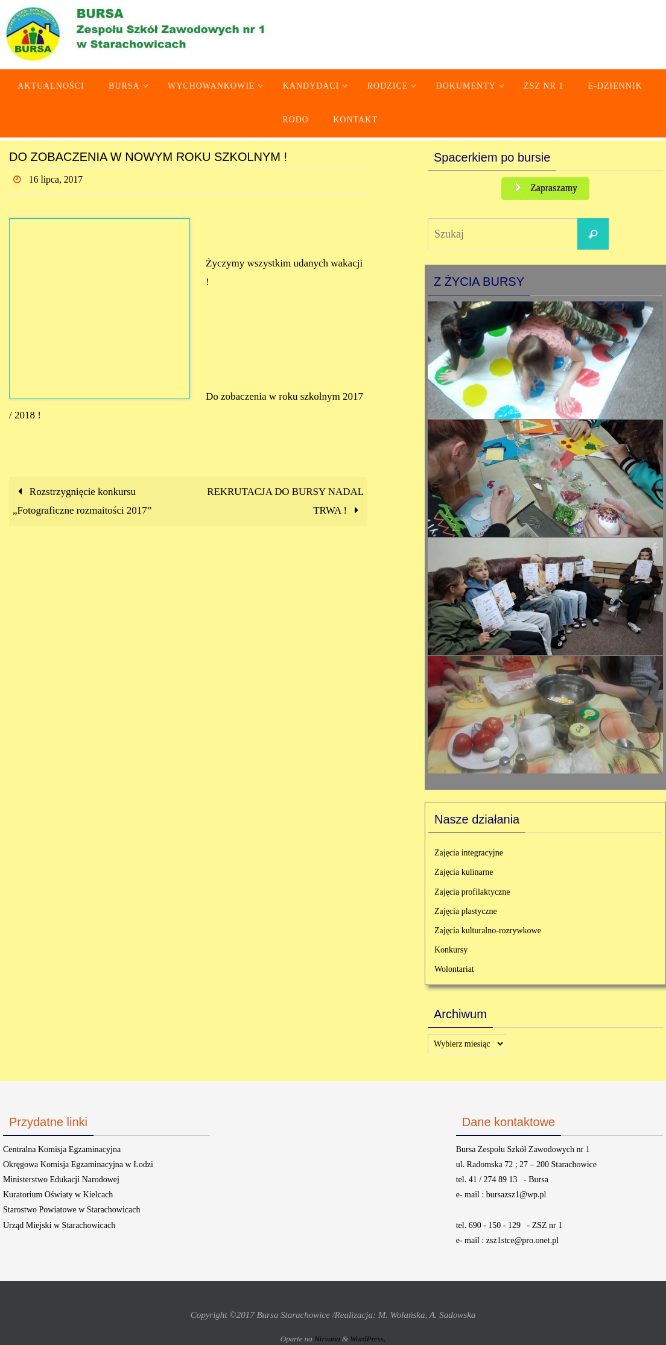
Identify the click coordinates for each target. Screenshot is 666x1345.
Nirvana (327, 1339)
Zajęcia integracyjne (468, 853)
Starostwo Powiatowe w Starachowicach (71, 1210)
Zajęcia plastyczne (465, 911)
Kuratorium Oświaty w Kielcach (58, 1195)
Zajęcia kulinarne (463, 873)
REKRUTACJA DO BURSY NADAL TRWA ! (285, 501)
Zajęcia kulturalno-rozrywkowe (487, 931)
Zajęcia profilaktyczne (472, 892)
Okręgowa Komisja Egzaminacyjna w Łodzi (78, 1165)
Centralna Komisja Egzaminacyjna (62, 1149)
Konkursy (451, 951)
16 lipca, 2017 (56, 179)
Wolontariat (454, 970)
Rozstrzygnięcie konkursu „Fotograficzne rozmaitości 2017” (82, 501)
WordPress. (367, 1339)
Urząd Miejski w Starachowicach (59, 1225)
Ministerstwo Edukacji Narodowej (61, 1180)
